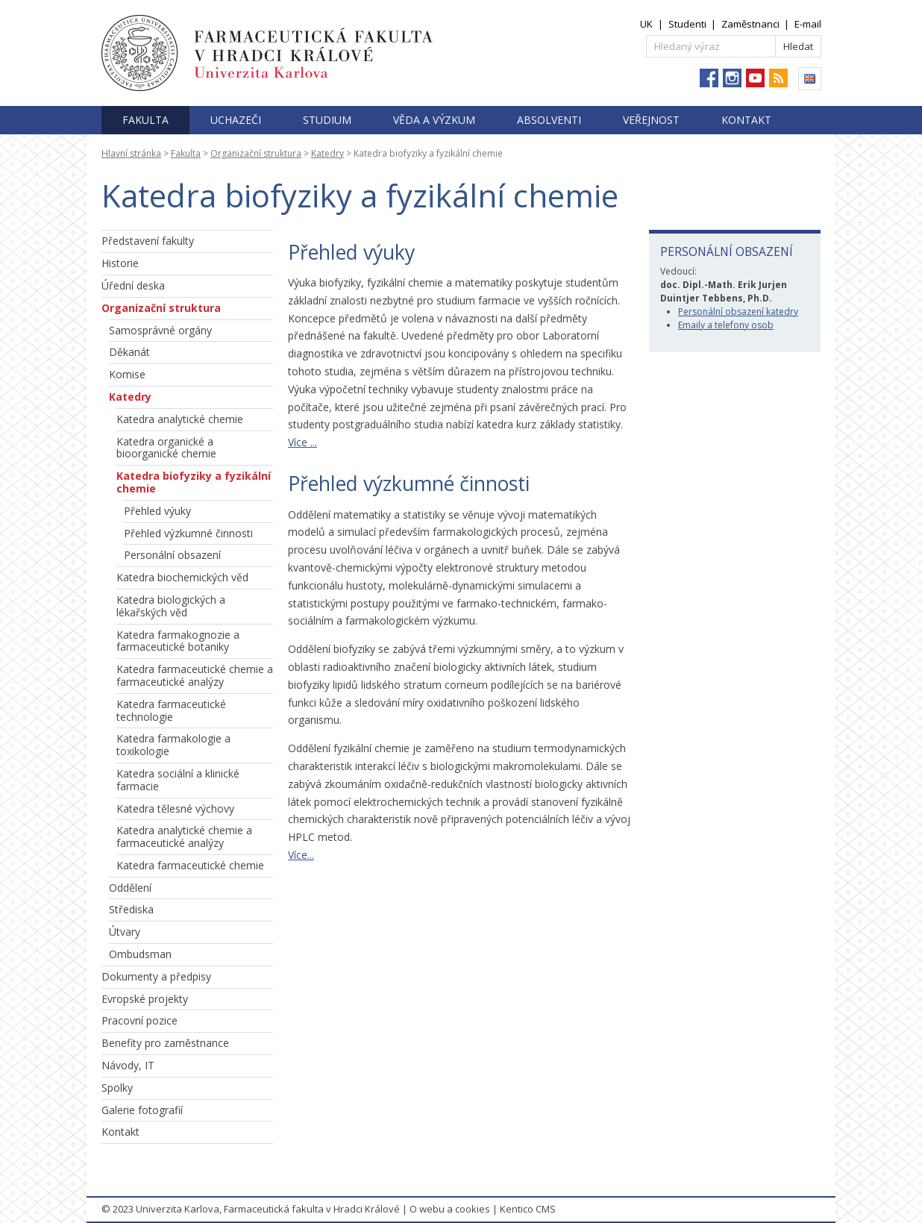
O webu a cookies (450, 1209)
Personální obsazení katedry (738, 311)
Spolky (117, 1087)
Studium (327, 120)
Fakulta (145, 120)
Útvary (124, 932)
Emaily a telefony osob (726, 325)
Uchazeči (235, 120)
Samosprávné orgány (160, 330)
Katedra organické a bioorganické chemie (166, 447)
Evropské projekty (144, 999)
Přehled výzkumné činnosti (188, 533)
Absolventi (549, 120)
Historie (120, 263)
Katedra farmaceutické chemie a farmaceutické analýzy (194, 675)
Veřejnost (651, 120)
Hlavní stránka (131, 153)
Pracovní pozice (139, 1020)
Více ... (302, 442)
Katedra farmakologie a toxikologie (173, 744)
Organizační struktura (255, 153)
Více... (301, 855)
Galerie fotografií (142, 1110)
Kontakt (746, 120)
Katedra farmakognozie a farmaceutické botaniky (177, 641)
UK (646, 24)
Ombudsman (140, 954)
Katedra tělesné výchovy (175, 808)
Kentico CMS (528, 1209)
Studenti (687, 24)
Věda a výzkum (434, 120)
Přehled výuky (157, 511)
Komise (127, 374)
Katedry (327, 153)
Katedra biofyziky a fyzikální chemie (193, 482)
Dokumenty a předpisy (156, 976)
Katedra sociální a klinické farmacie (177, 779)
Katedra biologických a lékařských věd (170, 605)
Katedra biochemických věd (182, 577)
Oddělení (130, 888)
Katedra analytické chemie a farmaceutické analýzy (184, 836)
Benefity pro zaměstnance (165, 1043)
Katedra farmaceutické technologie (171, 710)
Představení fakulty (147, 241)
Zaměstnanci (750, 24)
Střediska (131, 909)
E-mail (807, 24)
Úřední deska (133, 285)
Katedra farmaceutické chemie (190, 865)
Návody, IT (127, 1065)
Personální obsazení (172, 555)
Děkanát (129, 352)
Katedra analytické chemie (179, 419)
